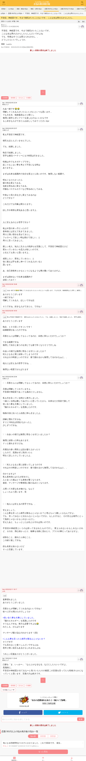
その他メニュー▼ (8, 690)
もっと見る (43, 751)
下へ (72, 760)
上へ (43, 760)
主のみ (20, 98)
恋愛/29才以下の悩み (67, 9)
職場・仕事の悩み (36, 9)
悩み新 (33, 736)
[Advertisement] (45, 568)
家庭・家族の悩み (22, 9)
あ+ (83, 21)
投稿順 (5, 98)
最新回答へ (14, 760)
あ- (79, 21)
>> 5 (4, 595)
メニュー (4, 3)
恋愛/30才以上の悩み (51, 9)
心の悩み (11, 9)
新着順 (13, 98)
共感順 (28, 98)
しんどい (9, 44)
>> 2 (4, 317)
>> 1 (4, 290)
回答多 (3, 9)
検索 (82, 3)
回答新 (43, 736)
